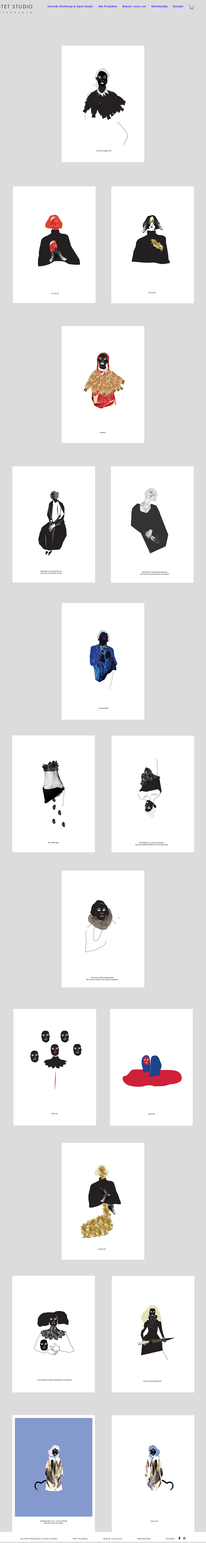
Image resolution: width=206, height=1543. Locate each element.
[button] (192, 6)
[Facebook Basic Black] (179, 1538)
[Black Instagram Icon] (184, 1538)
